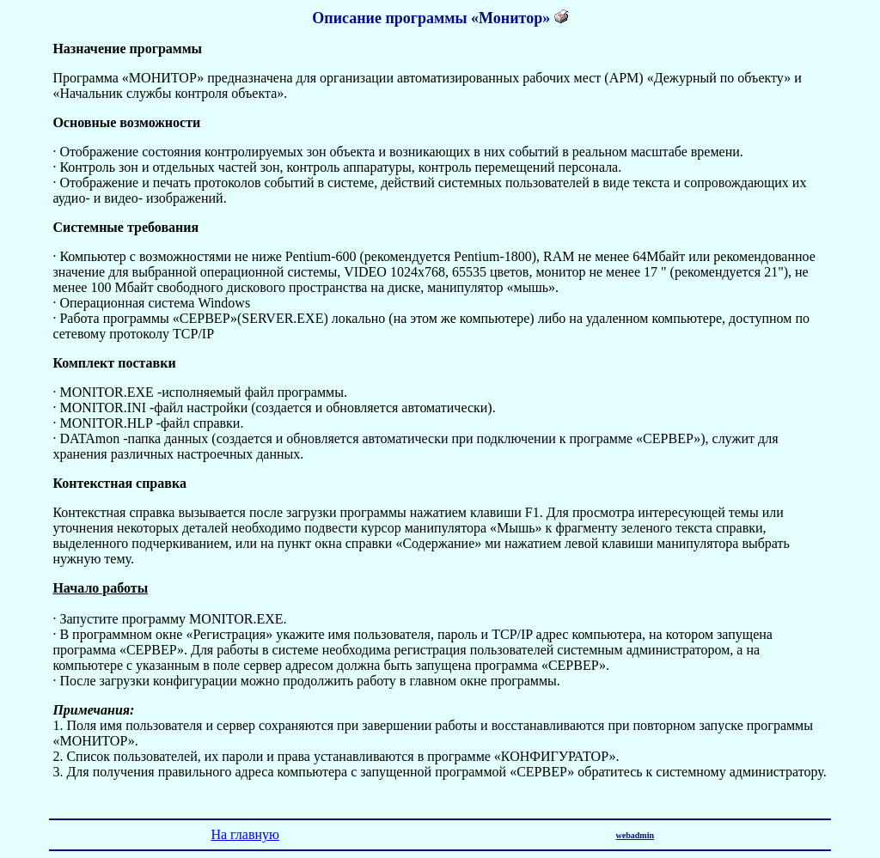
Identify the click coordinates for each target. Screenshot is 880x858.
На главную (245, 834)
